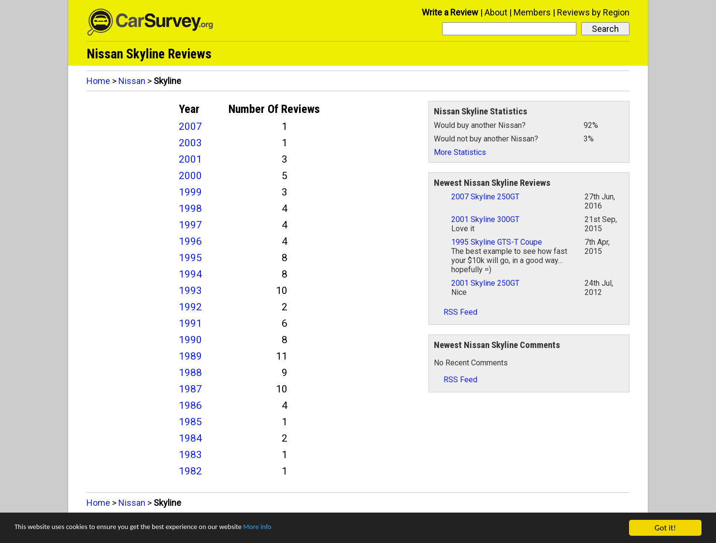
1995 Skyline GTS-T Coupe (496, 242)
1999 (190, 192)
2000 (190, 175)
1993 (190, 290)
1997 (190, 225)
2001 (190, 159)
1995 (190, 258)
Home (98, 81)
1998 (190, 208)
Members (532, 12)
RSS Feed (455, 312)
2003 (190, 143)
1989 (190, 356)
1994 (190, 274)
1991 (190, 323)
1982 (190, 471)
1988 (190, 372)
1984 (190, 438)
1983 (190, 454)
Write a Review (450, 12)
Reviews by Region (593, 12)
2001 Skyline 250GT (485, 283)
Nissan (131, 81)
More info (297, 528)
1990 (190, 340)
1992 (190, 307)
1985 (190, 422)
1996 (190, 241)
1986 (190, 405)
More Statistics (460, 152)
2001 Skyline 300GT (485, 219)
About (496, 12)
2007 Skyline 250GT (485, 196)
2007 (190, 126)
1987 (190, 389)
